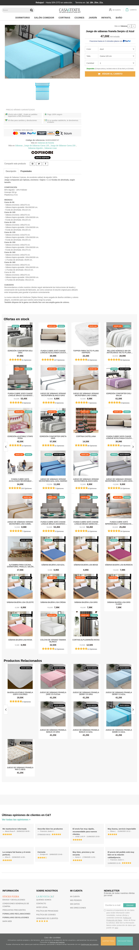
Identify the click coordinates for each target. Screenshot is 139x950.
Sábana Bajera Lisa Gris (85, 602)
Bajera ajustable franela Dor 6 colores (20, 693)
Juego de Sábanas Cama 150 (63, 145)
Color (89, 49)
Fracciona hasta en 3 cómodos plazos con (110, 41)
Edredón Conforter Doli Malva (118, 394)
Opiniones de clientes (47, 918)
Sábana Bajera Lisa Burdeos (118, 565)
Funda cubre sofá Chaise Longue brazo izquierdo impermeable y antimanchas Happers (20, 394)
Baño (120, 18)
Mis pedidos (76, 900)
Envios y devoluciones (14, 900)
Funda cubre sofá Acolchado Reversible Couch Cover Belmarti (20, 480)
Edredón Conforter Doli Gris (20, 351)
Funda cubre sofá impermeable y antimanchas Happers (118, 523)
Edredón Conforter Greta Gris (53, 437)
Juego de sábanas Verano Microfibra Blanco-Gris (53, 394)
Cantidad (90, 63)
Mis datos (75, 904)
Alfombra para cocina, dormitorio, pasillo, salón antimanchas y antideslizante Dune (20, 566)
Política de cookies (46, 915)
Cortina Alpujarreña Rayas (85, 640)
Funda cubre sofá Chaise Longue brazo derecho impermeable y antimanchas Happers (86, 523)
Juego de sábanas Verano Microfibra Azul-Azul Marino (53, 480)
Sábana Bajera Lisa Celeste (20, 602)
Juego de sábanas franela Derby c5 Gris (86, 693)
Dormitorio (23, 18)
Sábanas (124, 26)
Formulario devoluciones (16, 917)
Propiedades (26, 171)
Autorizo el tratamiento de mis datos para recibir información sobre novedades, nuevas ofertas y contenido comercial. (120, 919)
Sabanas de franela (46, 143)
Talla (88, 56)
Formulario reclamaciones (16, 914)
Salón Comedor (45, 18)
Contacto (41, 903)
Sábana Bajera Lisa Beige (86, 565)
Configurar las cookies (89, 944)
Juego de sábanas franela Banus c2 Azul (86, 731)
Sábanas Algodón (35, 148)
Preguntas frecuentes (14, 910)
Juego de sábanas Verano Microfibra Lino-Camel (86, 394)
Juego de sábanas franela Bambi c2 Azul (119, 731)
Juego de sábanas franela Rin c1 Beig (20, 768)
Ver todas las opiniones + (16, 819)
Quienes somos (43, 900)
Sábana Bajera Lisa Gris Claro (118, 603)
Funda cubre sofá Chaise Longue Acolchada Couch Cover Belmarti (53, 351)
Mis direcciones (78, 908)
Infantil (107, 18)
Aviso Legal (42, 907)
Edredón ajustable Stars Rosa (20, 437)
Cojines (80, 18)
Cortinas (65, 18)
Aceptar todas (108, 941)
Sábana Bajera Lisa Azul (53, 565)
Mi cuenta (75, 896)
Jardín (93, 18)
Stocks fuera (11, 896)
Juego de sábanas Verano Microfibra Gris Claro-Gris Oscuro (118, 480)
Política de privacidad (47, 911)
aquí (116, 928)
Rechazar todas (124, 941)
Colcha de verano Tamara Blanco (53, 641)
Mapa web (7, 921)
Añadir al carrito (110, 74)
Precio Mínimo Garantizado (20, 110)
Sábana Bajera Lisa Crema (53, 602)
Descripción (11, 171)
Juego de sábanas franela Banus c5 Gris (53, 731)
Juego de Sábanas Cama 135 (36, 145)
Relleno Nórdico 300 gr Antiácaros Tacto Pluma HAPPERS (119, 351)
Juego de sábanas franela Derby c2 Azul (119, 693)
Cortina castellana (86, 436)
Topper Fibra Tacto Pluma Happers (86, 351)
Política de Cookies (57, 942)
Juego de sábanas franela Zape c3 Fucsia (53, 693)
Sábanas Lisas (50, 148)
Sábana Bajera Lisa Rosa (20, 640)
